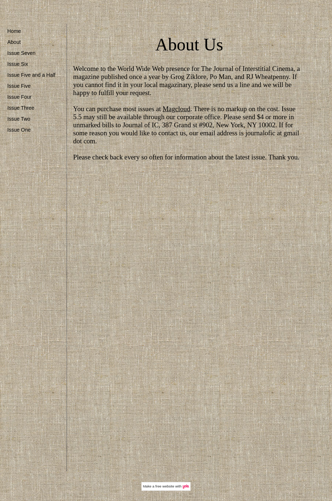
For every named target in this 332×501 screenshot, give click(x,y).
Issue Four (19, 97)
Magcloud (176, 109)
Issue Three (20, 108)
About (14, 42)
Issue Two (18, 119)
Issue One (19, 130)
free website (164, 486)
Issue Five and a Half (31, 75)
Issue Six (17, 64)
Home (14, 31)
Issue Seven (21, 53)
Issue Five (19, 86)
